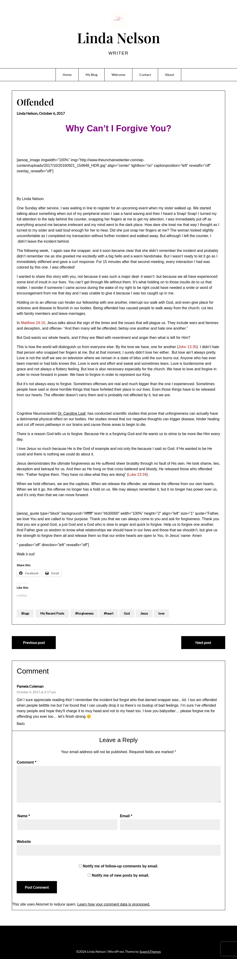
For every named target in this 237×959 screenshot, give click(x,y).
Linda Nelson (118, 37)
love (161, 613)
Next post (203, 642)
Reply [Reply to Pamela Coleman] (21, 723)
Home (67, 75)
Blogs (25, 613)
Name (23, 816)
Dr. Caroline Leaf (71, 413)
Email (126, 816)
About (169, 75)
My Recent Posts (52, 613)
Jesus (144, 613)
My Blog (91, 75)
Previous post (34, 642)
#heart (108, 613)
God (127, 613)
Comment (26, 762)
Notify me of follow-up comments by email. (120, 866)
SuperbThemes (150, 951)
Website (24, 842)
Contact (145, 75)
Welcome (118, 75)
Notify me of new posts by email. (120, 875)
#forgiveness (84, 613)
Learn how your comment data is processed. (113, 904)
